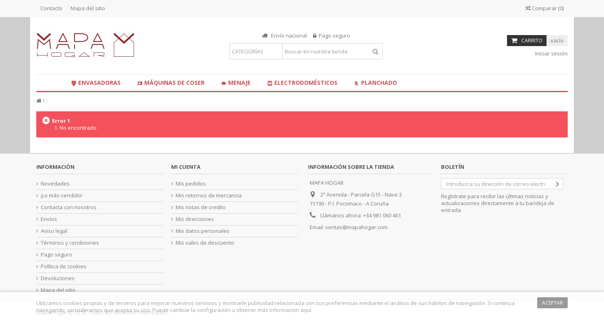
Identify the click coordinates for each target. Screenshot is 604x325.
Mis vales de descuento (205, 242)
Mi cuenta (186, 166)
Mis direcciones (195, 219)
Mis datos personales (202, 231)
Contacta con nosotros (69, 207)
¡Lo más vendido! (61, 195)
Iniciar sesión (551, 53)
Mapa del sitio (88, 8)
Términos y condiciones (70, 242)
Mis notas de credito (201, 207)
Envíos (49, 219)
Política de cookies (63, 266)
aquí (305, 310)
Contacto (51, 8)
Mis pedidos (191, 183)
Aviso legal (54, 231)
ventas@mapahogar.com (356, 227)
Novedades (55, 183)
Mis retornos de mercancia (209, 195)
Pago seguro (56, 254)
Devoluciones (58, 278)
